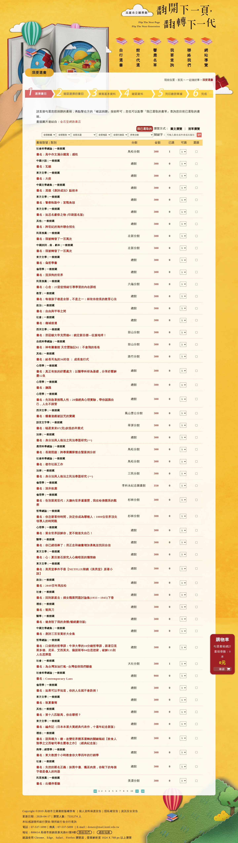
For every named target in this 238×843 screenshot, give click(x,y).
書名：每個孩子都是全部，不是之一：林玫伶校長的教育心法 (76, 299)
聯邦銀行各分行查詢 (64, 821)
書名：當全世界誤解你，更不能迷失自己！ (64, 533)
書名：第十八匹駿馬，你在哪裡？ (58, 714)
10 (131, 791)
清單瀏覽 (194, 128)
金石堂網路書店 (70, 121)
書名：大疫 (43, 178)
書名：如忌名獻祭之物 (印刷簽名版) (60, 214)
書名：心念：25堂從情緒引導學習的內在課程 (66, 287)
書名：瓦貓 (43, 166)
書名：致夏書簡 (46, 702)
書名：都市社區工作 (49, 464)
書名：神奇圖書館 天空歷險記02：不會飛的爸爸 (68, 347)
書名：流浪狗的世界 (49, 275)
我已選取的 (144, 128)
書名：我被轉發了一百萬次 (54, 239)
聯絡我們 (189, 57)
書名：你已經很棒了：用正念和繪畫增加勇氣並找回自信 (73, 545)
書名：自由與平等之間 (51, 311)
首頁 (180, 79)
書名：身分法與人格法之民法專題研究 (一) (64, 476)
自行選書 (121, 57)
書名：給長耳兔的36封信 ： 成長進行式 (62, 359)
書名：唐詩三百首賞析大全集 (55, 633)
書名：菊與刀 (45, 609)
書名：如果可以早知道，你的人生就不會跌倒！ (67, 690)
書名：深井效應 (46, 488)
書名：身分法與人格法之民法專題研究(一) (64, 440)
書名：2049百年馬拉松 (51, 585)
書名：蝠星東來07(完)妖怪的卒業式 (59, 428)
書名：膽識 (43, 387)
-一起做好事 (193, 79)
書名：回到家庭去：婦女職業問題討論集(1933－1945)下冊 (75, 597)
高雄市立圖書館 (54, 811)
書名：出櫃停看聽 (48, 783)
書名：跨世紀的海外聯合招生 (55, 226)
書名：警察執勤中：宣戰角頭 (55, 202)
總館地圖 (104, 832)
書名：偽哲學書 (46, 263)
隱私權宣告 (111, 811)
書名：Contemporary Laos (54, 678)
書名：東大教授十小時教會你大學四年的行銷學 (67, 755)
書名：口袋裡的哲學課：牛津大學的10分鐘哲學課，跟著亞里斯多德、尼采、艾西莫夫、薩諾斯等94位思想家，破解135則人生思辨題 (76, 650)
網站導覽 (206, 57)
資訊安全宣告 (129, 811)
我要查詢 (172, 57)
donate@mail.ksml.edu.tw (103, 827)
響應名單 (155, 57)
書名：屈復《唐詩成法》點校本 (57, 190)
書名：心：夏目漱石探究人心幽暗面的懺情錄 (66, 557)
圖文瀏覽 (176, 128)
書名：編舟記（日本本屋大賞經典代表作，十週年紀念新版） (76, 726)
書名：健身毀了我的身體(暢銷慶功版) (61, 622)
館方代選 (138, 57)
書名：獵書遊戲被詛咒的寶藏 (55, 416)
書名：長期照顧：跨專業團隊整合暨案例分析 (66, 452)
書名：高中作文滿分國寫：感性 (57, 154)
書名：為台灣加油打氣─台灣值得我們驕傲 (64, 666)
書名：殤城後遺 (46, 323)
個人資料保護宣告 (90, 811)
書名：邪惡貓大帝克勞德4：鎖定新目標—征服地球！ (71, 335)
